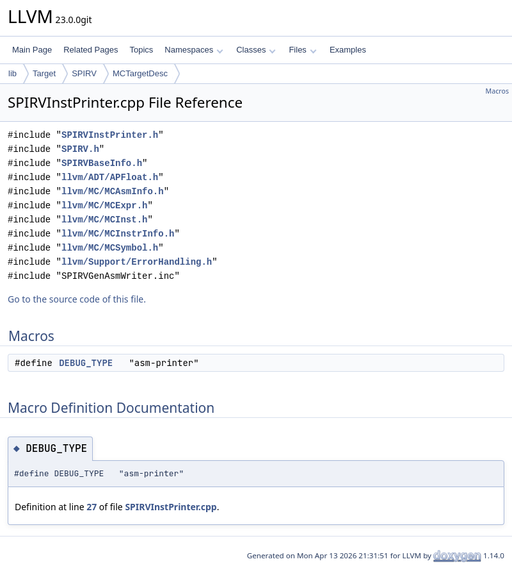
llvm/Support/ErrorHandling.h (136, 262)
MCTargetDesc (140, 73)
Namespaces (193, 49)
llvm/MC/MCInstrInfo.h (117, 234)
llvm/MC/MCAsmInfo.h (112, 191)
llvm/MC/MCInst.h (104, 219)
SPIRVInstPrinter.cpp (170, 507)
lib (12, 73)
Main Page (32, 49)
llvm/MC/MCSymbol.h (109, 248)
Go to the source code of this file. (77, 299)
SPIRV (84, 73)
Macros (497, 91)
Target (44, 73)
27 (91, 507)
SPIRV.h (80, 149)
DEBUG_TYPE (86, 363)
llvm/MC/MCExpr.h (104, 205)
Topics (141, 49)
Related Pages (90, 49)
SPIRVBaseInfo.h (101, 163)
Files (302, 49)
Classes (256, 49)
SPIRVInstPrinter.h (109, 135)
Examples (348, 49)
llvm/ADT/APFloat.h (109, 177)
